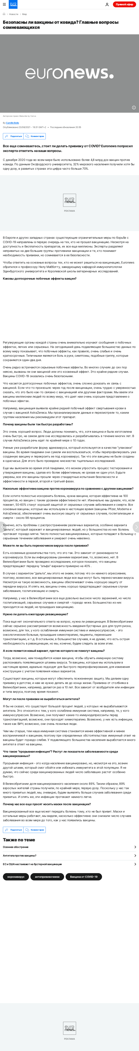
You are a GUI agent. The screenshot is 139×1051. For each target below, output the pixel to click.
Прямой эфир (124, 4)
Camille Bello (12, 122)
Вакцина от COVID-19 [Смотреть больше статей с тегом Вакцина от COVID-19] (83, 876)
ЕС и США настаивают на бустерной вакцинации (32, 864)
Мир (24, 14)
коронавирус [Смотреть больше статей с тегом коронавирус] (15, 876)
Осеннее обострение (15, 846)
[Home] (4, 14)
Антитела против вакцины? (19, 855)
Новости (13, 14)
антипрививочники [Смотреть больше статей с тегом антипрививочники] (47, 876)
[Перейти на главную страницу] (13, 4)
